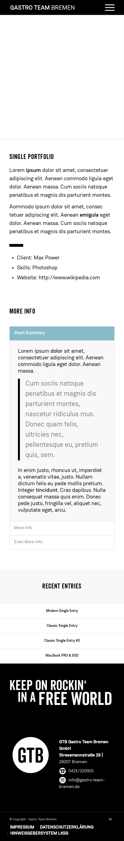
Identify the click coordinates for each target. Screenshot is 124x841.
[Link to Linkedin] (110, 819)
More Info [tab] (23, 528)
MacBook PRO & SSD (62, 655)
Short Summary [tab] (29, 333)
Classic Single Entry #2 (62, 641)
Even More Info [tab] (28, 542)
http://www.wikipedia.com (69, 278)
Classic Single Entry (62, 626)
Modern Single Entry (62, 611)
